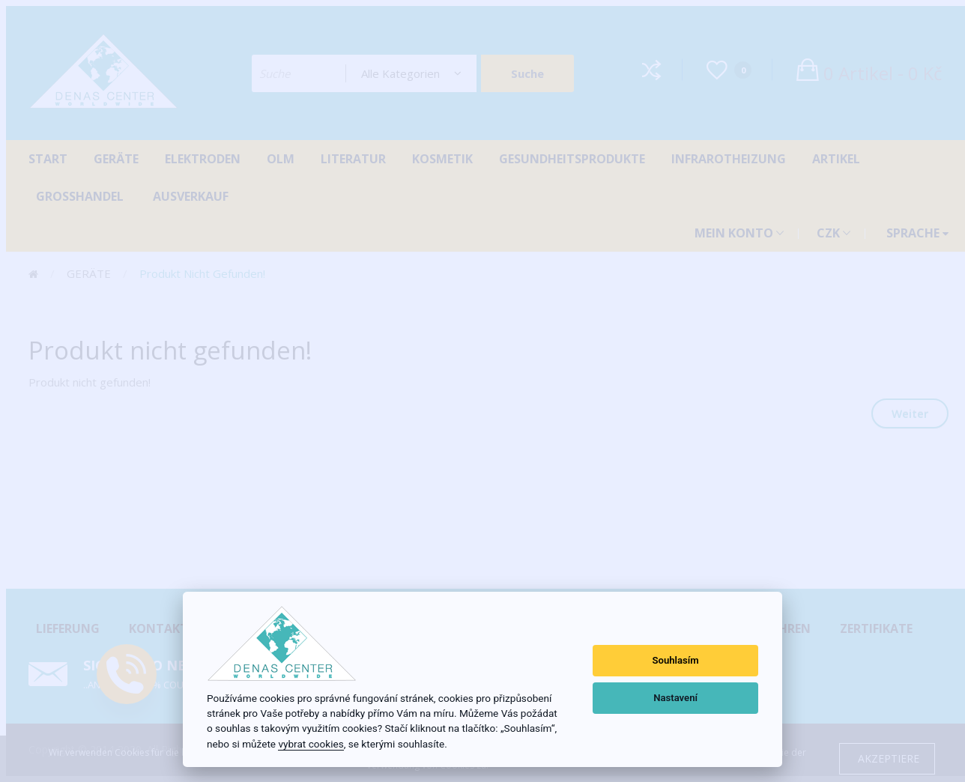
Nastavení (675, 697)
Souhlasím (676, 660)
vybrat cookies (310, 744)
